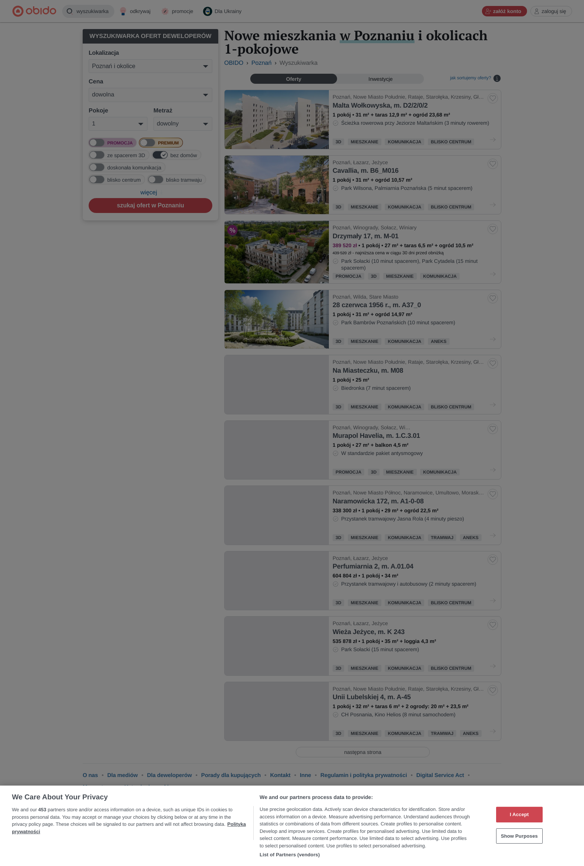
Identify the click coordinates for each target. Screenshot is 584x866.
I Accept (519, 814)
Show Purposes (519, 836)
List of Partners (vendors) (290, 854)
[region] (292, 826)
